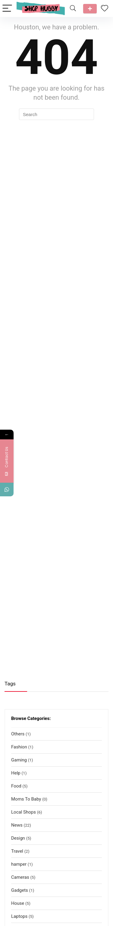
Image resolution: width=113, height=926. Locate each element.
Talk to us (90, 8)
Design (18, 838)
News (17, 825)
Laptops (19, 916)
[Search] (73, 9)
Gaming (19, 760)
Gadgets (19, 890)
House (17, 903)
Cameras (20, 877)
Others (17, 734)
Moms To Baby (26, 799)
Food (16, 786)
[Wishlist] (104, 8)
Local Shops (23, 812)
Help (15, 773)
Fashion (19, 747)
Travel (17, 851)
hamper (19, 864)
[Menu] (7, 9)
